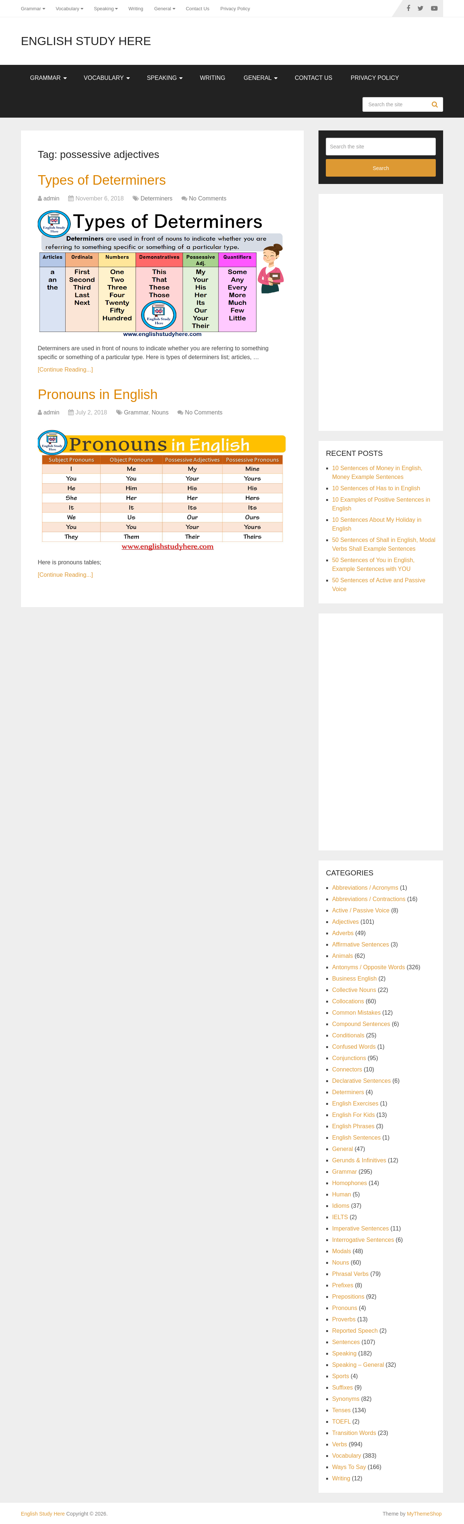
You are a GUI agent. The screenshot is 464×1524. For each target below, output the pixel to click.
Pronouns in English (100, 395)
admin (51, 199)
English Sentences (356, 1137)
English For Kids (353, 1115)
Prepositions (348, 1297)
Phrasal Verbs (350, 1274)
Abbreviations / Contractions (368, 899)
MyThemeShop (424, 1514)
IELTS (340, 1217)
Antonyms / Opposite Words (368, 967)
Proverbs (344, 1319)
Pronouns (344, 1308)
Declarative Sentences (361, 1081)
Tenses (341, 1410)
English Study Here (86, 41)
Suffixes (342, 1387)
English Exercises (355, 1103)
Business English (354, 978)
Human (341, 1194)
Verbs (339, 1444)
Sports (340, 1376)
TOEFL (341, 1421)
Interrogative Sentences (363, 1240)
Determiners (156, 199)
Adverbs (343, 933)
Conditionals (348, 1035)
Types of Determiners (104, 180)
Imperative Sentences (360, 1228)
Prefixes (342, 1285)
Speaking (104, 8)
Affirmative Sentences (360, 944)
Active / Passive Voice (361, 910)
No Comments (208, 199)
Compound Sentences (361, 1024)
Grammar (31, 8)
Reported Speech (355, 1331)
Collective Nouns (354, 990)
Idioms (340, 1206)
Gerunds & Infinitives (359, 1160)
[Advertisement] (381, 311)
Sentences (346, 1342)
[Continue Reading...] (65, 370)
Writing (135, 8)
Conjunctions (349, 1058)
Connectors (347, 1069)
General (162, 8)
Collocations (348, 1001)
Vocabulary (67, 8)
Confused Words (354, 1047)
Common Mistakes (356, 1013)
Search (435, 104)
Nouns (160, 414)
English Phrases (353, 1126)
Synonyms (346, 1399)
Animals (342, 956)
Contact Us (197, 8)
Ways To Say (349, 1467)
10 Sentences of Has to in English (376, 488)
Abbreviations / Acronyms (365, 888)
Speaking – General (358, 1365)
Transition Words (354, 1433)
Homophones (349, 1183)
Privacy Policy (235, 8)
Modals (341, 1251)
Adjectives (345, 922)
